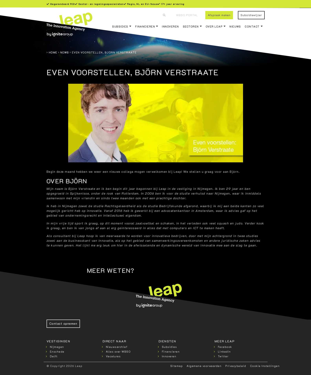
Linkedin (224, 351)
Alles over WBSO (118, 351)
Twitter (223, 356)
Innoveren (170, 26)
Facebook (225, 346)
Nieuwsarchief (117, 346)
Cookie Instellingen (265, 366)
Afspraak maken (219, 15)
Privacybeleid (235, 366)
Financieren (145, 26)
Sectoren (191, 26)
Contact (252, 26)
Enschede (57, 351)
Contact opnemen (63, 323)
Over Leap (214, 26)
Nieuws (235, 26)
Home (53, 52)
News (64, 52)
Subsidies (120, 26)
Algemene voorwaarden (204, 366)
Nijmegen (57, 346)
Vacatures (113, 356)
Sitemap (176, 366)
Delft (54, 356)
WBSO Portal (187, 15)
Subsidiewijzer (251, 15)
